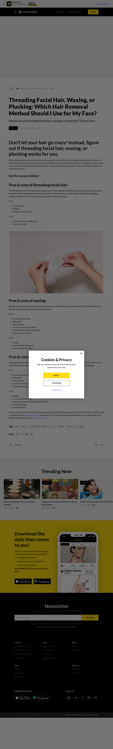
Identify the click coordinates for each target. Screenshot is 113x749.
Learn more (56, 390)
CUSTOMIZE (56, 383)
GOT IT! (56, 375)
